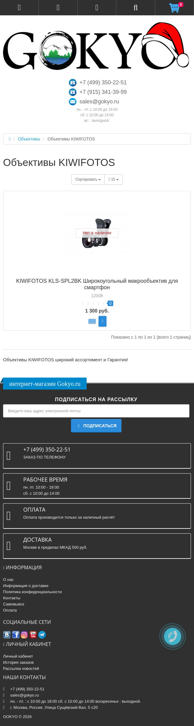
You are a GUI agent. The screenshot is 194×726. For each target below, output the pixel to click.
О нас (8, 579)
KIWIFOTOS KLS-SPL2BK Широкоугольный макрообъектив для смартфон (97, 284)
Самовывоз (13, 604)
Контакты (11, 598)
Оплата (10, 610)
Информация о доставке (25, 585)
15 (113, 179)
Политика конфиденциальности (32, 592)
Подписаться (96, 425)
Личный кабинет (18, 656)
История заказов (18, 662)
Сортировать (88, 179)
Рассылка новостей (21, 668)
